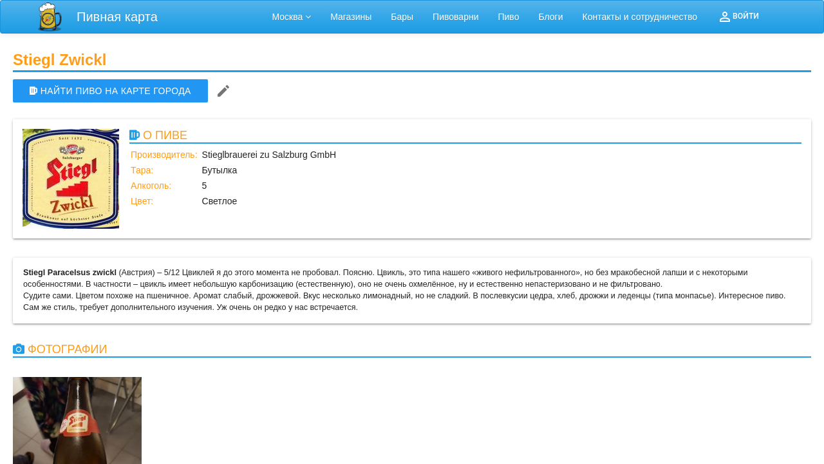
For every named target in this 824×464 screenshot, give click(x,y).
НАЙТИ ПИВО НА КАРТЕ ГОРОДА (110, 91)
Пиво (508, 17)
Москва (292, 17)
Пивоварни (455, 17)
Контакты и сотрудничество (640, 17)
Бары (402, 17)
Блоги (550, 17)
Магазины (350, 17)
